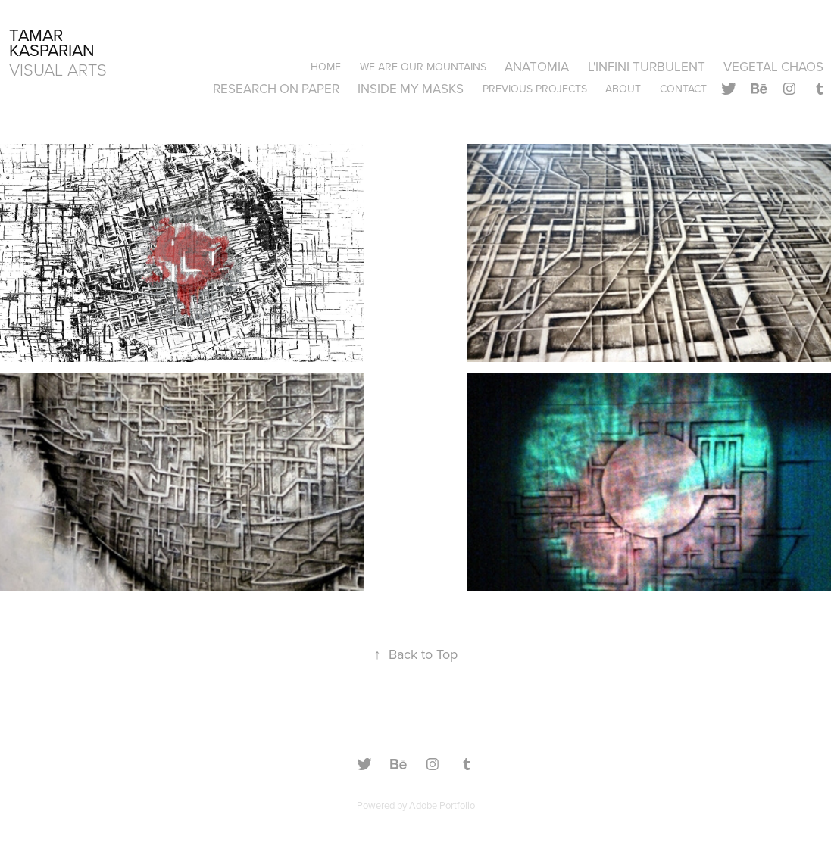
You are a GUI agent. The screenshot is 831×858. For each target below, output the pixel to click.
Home (326, 66)
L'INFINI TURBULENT (646, 67)
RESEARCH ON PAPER (276, 89)
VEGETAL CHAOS (773, 67)
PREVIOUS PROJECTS (535, 88)
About (623, 88)
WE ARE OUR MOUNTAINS (423, 66)
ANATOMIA (537, 67)
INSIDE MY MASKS (411, 89)
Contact (683, 88)
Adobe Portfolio (442, 805)
